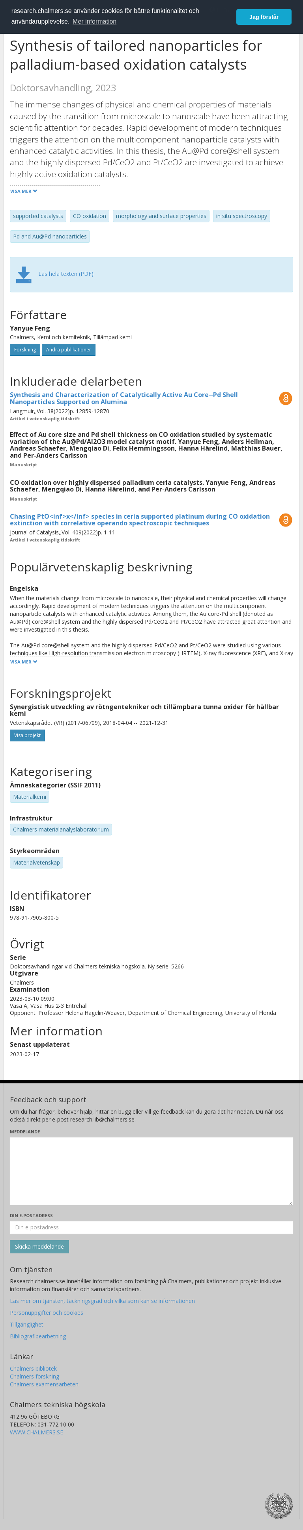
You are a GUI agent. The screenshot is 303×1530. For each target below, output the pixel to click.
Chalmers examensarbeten (44, 1384)
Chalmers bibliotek (33, 1368)
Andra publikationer (68, 349)
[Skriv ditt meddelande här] (151, 1171)
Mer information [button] (94, 21)
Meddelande (25, 1132)
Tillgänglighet (26, 1324)
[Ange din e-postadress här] (151, 1227)
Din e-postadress (31, 1215)
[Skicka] (39, 1246)
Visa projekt (27, 735)
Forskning (25, 349)
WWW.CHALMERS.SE (36, 1432)
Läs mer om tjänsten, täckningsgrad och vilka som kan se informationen (102, 1301)
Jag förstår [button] (264, 17)
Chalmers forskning (34, 1376)
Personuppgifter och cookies (46, 1312)
